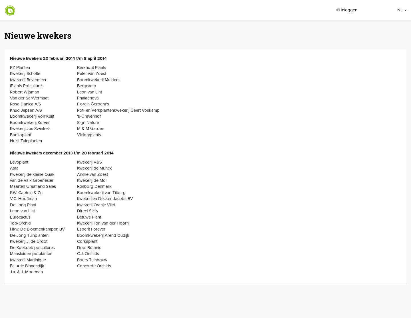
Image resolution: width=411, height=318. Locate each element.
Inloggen (346, 10)
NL (402, 10)
